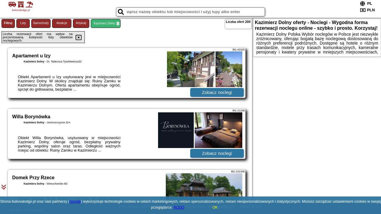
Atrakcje (61, 23)
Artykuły (81, 23)
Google (75, 201)
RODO (179, 207)
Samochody (41, 23)
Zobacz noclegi (217, 92)
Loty (23, 23)
